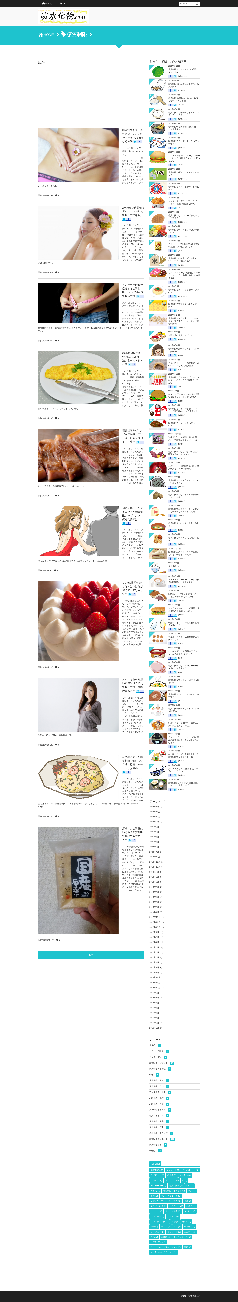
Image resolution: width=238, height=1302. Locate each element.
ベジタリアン (158, 1057)
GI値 (154, 1075)
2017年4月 (154, 957)
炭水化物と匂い (159, 1086)
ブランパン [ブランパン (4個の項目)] (172, 1180)
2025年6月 (154, 836)
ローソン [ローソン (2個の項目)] (156, 1211)
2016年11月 (154, 982)
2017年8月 (154, 937)
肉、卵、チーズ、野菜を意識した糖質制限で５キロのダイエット (183, 755)
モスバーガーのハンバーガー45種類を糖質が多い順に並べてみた (183, 395)
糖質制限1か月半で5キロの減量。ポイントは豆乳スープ (183, 784)
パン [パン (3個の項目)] (191, 1191)
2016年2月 (154, 1028)
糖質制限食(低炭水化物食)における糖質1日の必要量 (183, 99)
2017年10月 (154, 927)
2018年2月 (154, 907)
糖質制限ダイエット (162, 1139)
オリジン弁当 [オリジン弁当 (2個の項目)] (173, 1211)
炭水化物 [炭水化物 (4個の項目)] (185, 1175)
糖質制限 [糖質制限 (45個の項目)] (157, 1170)
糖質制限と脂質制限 (161, 1063)
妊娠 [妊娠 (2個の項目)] (154, 1226)
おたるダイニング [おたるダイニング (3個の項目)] (171, 1196)
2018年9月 (154, 872)
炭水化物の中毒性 (160, 1069)
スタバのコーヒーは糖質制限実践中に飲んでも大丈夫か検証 (183, 364)
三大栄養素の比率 (160, 1092)
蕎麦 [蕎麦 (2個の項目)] (187, 1247)
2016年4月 (154, 1018)
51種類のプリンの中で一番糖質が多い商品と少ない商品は (183, 724)
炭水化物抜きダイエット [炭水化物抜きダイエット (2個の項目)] (163, 1252)
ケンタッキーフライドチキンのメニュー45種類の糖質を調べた (183, 202)
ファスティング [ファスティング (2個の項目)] (159, 1221)
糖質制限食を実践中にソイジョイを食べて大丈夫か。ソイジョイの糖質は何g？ (183, 321)
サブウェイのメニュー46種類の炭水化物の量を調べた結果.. (183, 609)
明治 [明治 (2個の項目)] (175, 1221)
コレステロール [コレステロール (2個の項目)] (182, 1237)
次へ (91, 620)
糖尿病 (155, 1045)
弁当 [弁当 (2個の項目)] (154, 1237)
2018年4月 (154, 897)
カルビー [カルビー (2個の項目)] (189, 1232)
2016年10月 (154, 987)
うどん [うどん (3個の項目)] (155, 1191)
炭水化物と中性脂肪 (161, 1133)
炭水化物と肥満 (159, 1098)
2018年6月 (154, 887)
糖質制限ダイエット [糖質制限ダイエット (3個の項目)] (174, 1191)
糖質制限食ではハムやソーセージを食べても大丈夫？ (183, 667)
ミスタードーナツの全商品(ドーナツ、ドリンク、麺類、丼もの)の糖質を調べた (184, 275)
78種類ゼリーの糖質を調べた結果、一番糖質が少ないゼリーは (182, 438)
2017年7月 (154, 942)
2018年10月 (154, 867)
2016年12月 (154, 977)
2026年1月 (154, 806)
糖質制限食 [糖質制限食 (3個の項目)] (176, 1185)
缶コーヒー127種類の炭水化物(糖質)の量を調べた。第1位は (183, 245)
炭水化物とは (174, 566)
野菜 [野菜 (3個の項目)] (154, 1196)
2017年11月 (154, 922)
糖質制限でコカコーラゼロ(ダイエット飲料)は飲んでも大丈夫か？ (184, 410)
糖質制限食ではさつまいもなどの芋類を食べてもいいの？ (183, 453)
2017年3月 (154, 962)
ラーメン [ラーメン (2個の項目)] (173, 1216)
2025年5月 (154, 842)
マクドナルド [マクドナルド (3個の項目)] (158, 1206)
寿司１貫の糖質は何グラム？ (181, 335)
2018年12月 (154, 857)
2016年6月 (154, 1008)
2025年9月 (154, 821)
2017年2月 (154, 967)
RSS (65, 3)
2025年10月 (154, 816)
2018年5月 (154, 892)
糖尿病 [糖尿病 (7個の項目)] (171, 1175)
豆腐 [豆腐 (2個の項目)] (177, 1226)
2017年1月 (154, 972)
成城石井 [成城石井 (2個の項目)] (189, 1226)
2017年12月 (154, 917)
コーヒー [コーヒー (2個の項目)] (189, 1211)
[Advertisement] (91, 91)
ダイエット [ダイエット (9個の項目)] (173, 1170)
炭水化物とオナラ (160, 1110)
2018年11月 (154, 862)
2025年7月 (154, 832)
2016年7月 (154, 1002)
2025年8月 (154, 827)
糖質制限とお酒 (159, 1115)
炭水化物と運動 (159, 1104)
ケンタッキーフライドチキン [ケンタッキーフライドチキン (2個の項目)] (166, 1247)
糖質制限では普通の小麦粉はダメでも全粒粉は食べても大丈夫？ (183, 510)
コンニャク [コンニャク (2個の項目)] (157, 1216)
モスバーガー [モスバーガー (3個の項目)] (158, 1185)
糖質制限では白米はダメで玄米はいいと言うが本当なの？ (183, 259)
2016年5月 (154, 1013)
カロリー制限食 (159, 1051)
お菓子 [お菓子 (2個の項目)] (190, 1206)
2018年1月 (154, 912)
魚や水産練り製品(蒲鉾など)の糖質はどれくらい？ (183, 769)
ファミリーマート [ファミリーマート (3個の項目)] (160, 1201)
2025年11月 (154, 811)
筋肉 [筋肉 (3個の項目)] (177, 1201)
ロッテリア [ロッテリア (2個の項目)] (174, 1232)
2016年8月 (154, 997)
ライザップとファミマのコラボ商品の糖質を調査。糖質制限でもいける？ (183, 740)
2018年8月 (154, 877)
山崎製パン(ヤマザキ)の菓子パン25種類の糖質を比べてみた (183, 595)
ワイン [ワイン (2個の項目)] (165, 1226)
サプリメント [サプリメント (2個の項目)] (158, 1242)
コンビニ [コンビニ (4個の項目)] (156, 1180)
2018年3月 (154, 902)
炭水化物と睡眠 (159, 1121)
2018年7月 (154, 882)
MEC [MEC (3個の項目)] (189, 1185)
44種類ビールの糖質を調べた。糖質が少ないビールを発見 (183, 467)
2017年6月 (154, 947)
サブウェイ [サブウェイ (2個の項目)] (176, 1206)
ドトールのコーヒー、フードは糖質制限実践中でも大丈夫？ (183, 580)
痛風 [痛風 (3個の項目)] (187, 1201)
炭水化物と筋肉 (159, 1127)
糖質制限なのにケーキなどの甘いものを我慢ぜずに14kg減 (183, 553)
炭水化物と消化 (159, 1080)
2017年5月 (154, 952)
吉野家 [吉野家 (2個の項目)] (165, 1237)
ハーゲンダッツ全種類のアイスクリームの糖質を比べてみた (183, 652)
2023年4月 (154, 852)
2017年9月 (154, 932)
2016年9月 (154, 993)
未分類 (155, 1150)
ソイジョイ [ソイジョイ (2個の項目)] (157, 1232)
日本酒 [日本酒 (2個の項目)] (186, 1221)
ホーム (48, 3)
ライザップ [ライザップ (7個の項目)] (157, 1175)
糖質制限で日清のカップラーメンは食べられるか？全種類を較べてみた (183, 380)
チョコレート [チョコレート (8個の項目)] (190, 1170)
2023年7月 (154, 847)
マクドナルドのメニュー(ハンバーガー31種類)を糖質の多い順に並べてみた (184, 158)
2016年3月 (154, 1023)
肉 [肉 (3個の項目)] (184, 1180)
